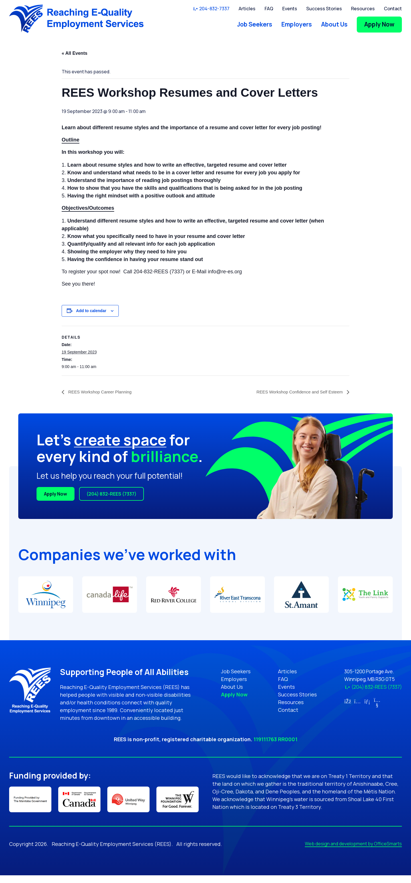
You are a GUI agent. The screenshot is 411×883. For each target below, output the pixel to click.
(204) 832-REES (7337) (111, 494)
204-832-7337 (211, 8)
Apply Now (379, 24)
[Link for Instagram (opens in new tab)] (353, 701)
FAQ (269, 8)
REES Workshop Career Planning (102, 391)
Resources (363, 8)
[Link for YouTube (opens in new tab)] (373, 705)
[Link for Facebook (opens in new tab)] (344, 701)
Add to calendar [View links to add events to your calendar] (91, 310)
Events (289, 8)
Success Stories (324, 8)
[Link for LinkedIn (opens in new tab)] (363, 701)
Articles (247, 8)
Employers (296, 24)
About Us (334, 24)
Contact (393, 8)
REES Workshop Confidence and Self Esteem (296, 391)
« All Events (74, 53)
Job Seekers (254, 24)
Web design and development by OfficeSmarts (353, 851)
